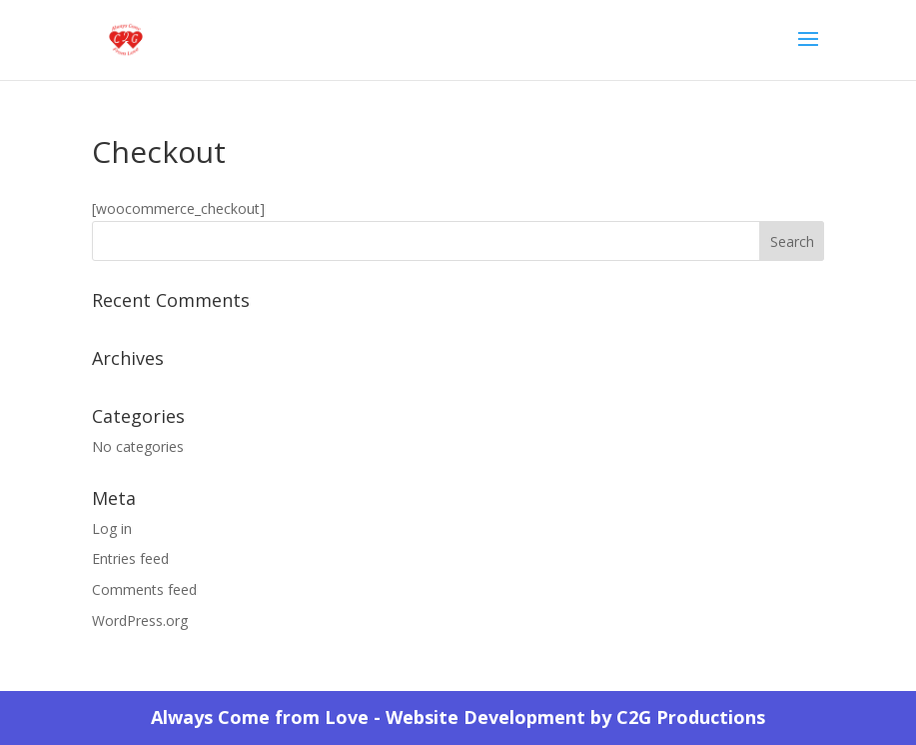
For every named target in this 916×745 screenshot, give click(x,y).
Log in (112, 528)
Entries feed (130, 558)
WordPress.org (140, 620)
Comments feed (144, 589)
